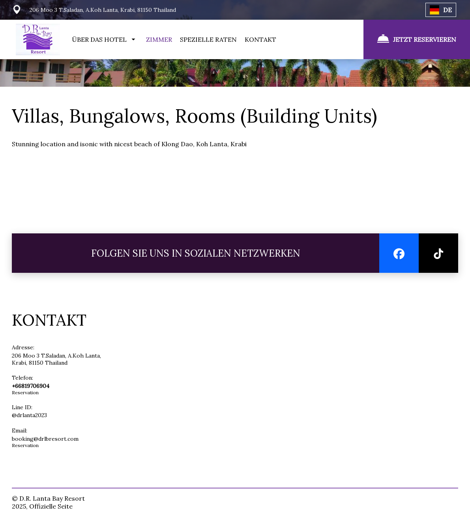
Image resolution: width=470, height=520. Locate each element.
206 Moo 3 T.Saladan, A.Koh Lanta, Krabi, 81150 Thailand (56, 359)
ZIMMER (159, 39)
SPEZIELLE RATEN (208, 39)
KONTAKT (260, 39)
